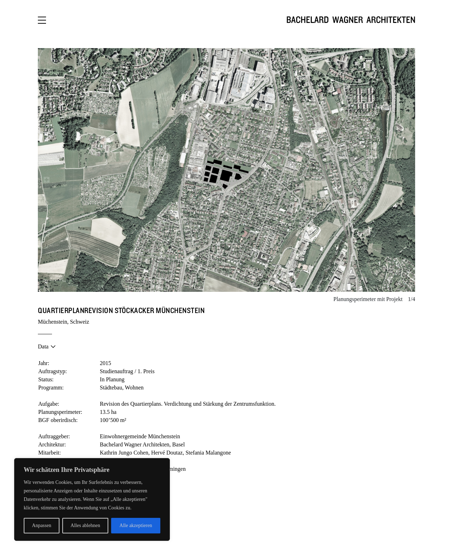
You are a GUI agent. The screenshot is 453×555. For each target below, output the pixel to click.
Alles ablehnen (85, 525)
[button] (132, 170)
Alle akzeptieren (136, 525)
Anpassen (41, 525)
